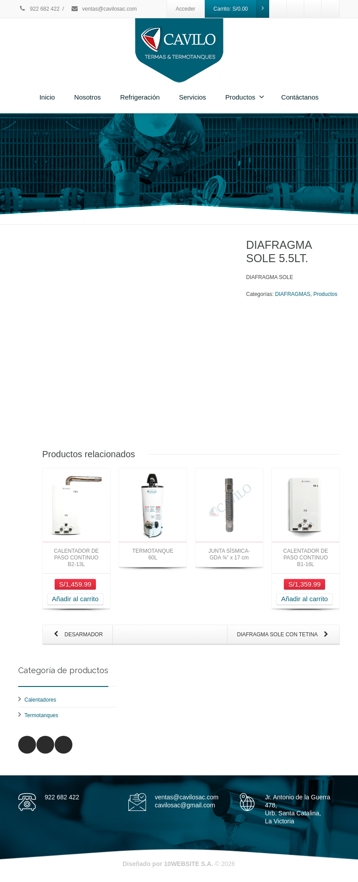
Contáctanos (299, 97)
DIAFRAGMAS (292, 294)
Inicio (47, 97)
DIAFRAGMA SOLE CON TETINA (284, 635)
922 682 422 (39, 9)
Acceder (185, 9)
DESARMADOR (77, 635)
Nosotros (87, 97)
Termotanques (41, 715)
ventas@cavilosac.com (104, 9)
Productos (244, 97)
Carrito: (242, 9)
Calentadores (40, 700)
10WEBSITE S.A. (188, 863)
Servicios (192, 97)
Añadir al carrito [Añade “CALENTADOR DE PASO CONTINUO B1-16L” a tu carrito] (304, 599)
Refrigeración (139, 97)
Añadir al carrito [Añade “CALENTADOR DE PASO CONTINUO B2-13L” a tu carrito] (75, 599)
